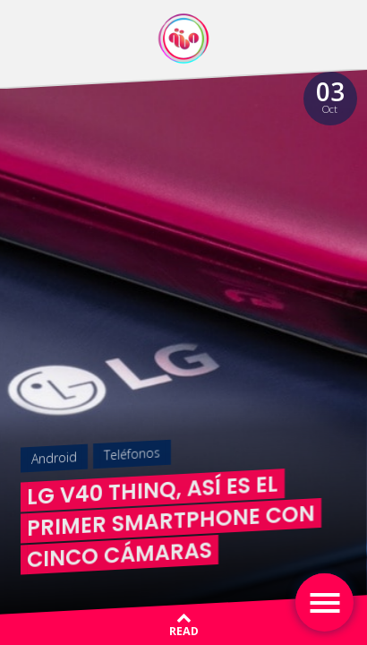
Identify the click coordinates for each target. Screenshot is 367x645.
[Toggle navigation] (324, 602)
